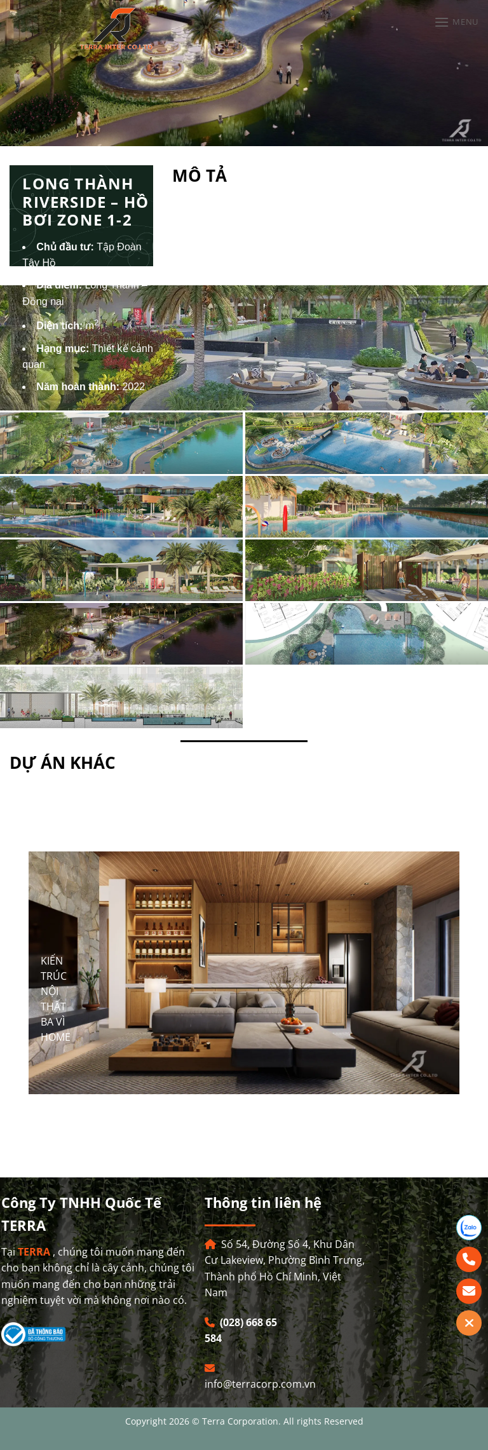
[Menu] (456, 21)
